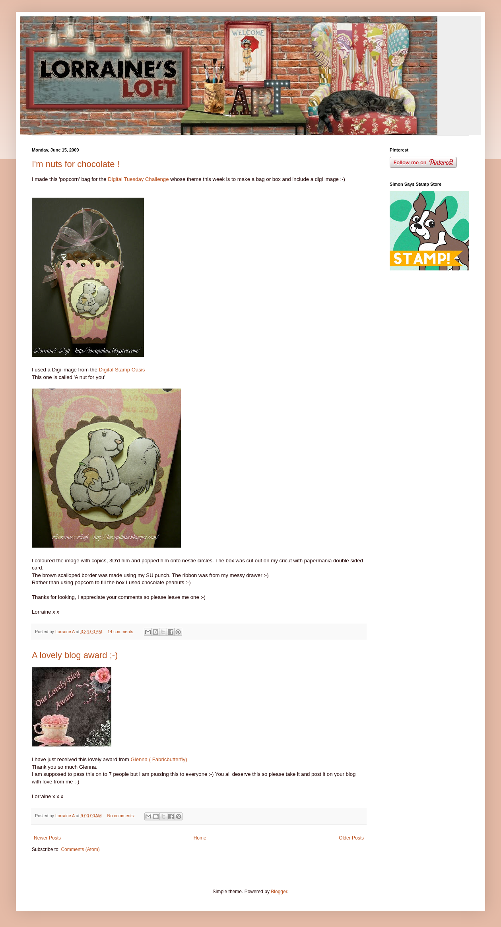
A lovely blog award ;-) (75, 655)
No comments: (121, 815)
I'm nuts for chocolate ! (76, 164)
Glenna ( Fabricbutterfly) (158, 759)
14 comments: (121, 631)
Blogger (279, 891)
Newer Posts (47, 838)
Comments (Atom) (80, 849)
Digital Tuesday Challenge (138, 179)
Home (200, 838)
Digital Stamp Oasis (122, 370)
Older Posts (351, 838)
